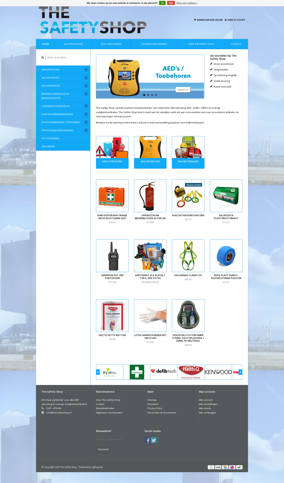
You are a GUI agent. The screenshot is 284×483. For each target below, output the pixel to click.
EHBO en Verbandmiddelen (57, 114)
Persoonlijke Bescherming (57, 130)
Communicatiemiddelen (55, 106)
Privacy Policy (154, 408)
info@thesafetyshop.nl (59, 412)
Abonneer (103, 449)
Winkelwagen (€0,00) (208, 19)
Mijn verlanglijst (207, 412)
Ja (162, 3)
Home (45, 44)
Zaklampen (48, 146)
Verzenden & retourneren (161, 412)
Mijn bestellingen (208, 404)
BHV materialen (50, 85)
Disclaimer (153, 404)
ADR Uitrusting (50, 69)
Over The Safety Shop (201, 44)
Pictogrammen (50, 138)
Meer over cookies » (187, 3)
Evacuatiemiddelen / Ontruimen (60, 122)
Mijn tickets (205, 408)
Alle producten (73, 44)
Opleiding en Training (154, 44)
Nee (171, 3)
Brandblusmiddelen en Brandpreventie (55, 96)
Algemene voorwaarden (109, 412)
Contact (236, 44)
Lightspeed (97, 467)
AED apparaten (50, 77)
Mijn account (235, 19)
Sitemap (151, 400)
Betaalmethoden (105, 408)
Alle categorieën (111, 44)
